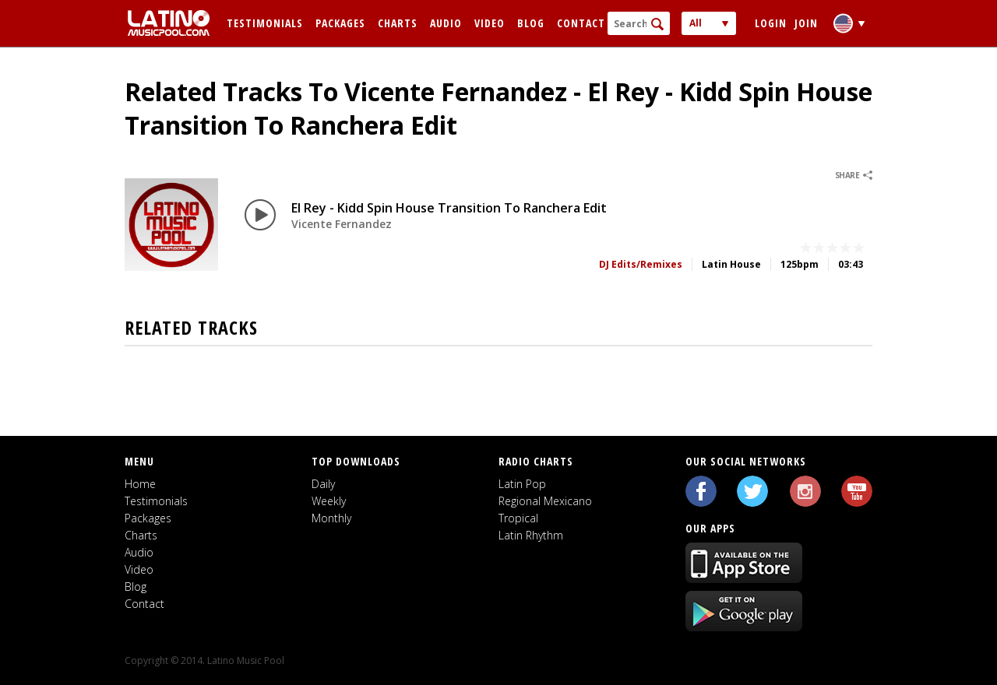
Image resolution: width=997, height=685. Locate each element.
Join (806, 23)
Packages (340, 23)
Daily (323, 483)
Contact (581, 23)
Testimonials (265, 23)
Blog (530, 23)
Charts (397, 23)
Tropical (518, 518)
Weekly (329, 501)
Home (140, 483)
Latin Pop (522, 483)
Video (489, 23)
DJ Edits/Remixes (640, 264)
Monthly (331, 518)
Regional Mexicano (545, 501)
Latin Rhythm (530, 535)
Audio (446, 23)
